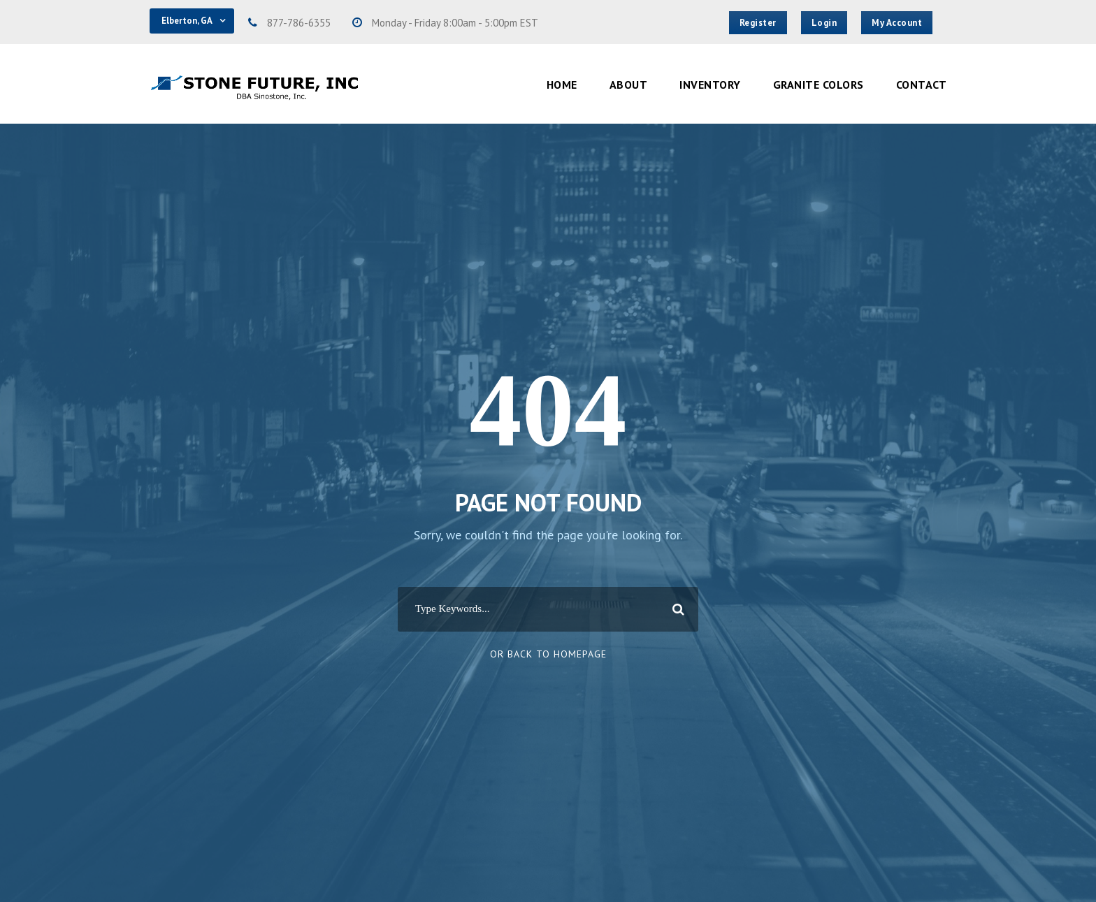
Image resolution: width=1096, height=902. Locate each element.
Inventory (710, 85)
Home (562, 85)
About (629, 85)
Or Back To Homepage (548, 654)
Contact (921, 85)
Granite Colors (818, 85)
